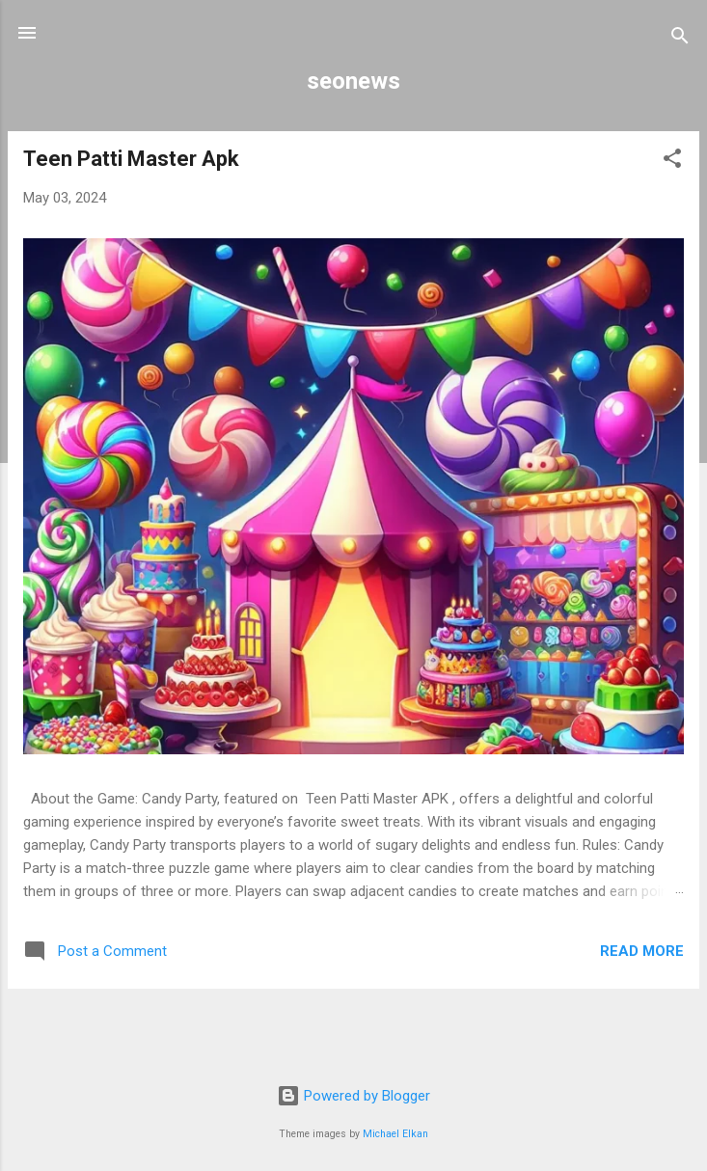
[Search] (680, 39)
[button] (672, 162)
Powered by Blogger (353, 1095)
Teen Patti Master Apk (131, 159)
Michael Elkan (395, 1134)
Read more (642, 951)
